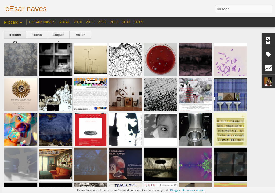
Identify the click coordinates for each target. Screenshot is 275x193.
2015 (138, 22)
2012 (102, 22)
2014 (126, 22)
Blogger (175, 190)
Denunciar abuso (193, 190)
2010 (78, 22)
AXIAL (64, 22)
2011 (90, 22)
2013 (114, 22)
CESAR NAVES (42, 22)
